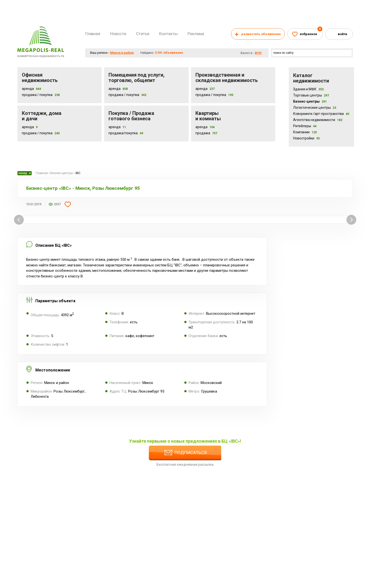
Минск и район (122, 53)
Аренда (28, 89)
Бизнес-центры (310, 101)
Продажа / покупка (124, 95)
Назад (24, 173)
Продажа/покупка (123, 133)
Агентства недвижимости (317, 120)
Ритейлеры (304, 126)
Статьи (142, 33)
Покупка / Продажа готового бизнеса (131, 116)
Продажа (202, 133)
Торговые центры (311, 95)
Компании (305, 132)
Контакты (168, 33)
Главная (92, 33)
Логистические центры (314, 107)
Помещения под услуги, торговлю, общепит (136, 77)
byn (258, 53)
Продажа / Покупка (37, 95)
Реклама (196, 33)
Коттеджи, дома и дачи (41, 116)
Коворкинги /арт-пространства (321, 114)
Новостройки (306, 138)
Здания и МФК (308, 89)
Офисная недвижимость (40, 77)
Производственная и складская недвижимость (226, 77)
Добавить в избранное (68, 204)
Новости (118, 33)
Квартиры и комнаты (208, 116)
